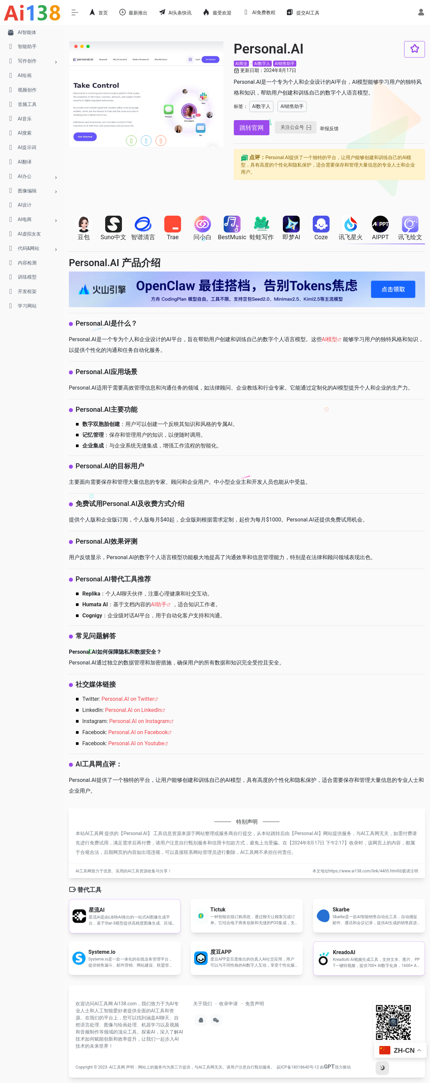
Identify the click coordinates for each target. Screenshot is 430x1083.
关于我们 (202, 1003)
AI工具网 (117, 1067)
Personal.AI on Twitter (127, 699)
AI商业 (241, 63)
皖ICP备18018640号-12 (298, 1067)
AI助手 (159, 604)
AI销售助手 (285, 63)
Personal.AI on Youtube (136, 743)
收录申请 (228, 1003)
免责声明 (254, 1003)
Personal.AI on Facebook (138, 732)
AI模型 (330, 339)
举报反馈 (329, 128)
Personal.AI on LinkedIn (133, 710)
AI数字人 (262, 63)
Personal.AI (135, 833)
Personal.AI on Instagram (139, 721)
